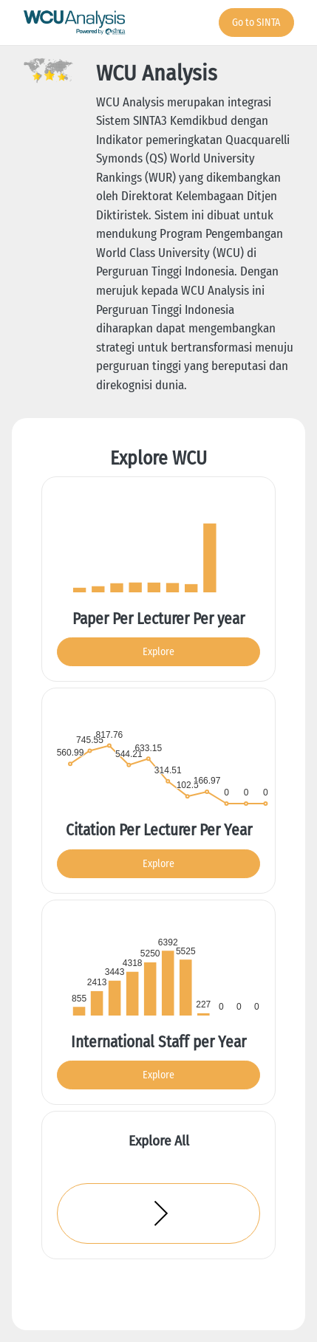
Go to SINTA (256, 22)
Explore (158, 652)
